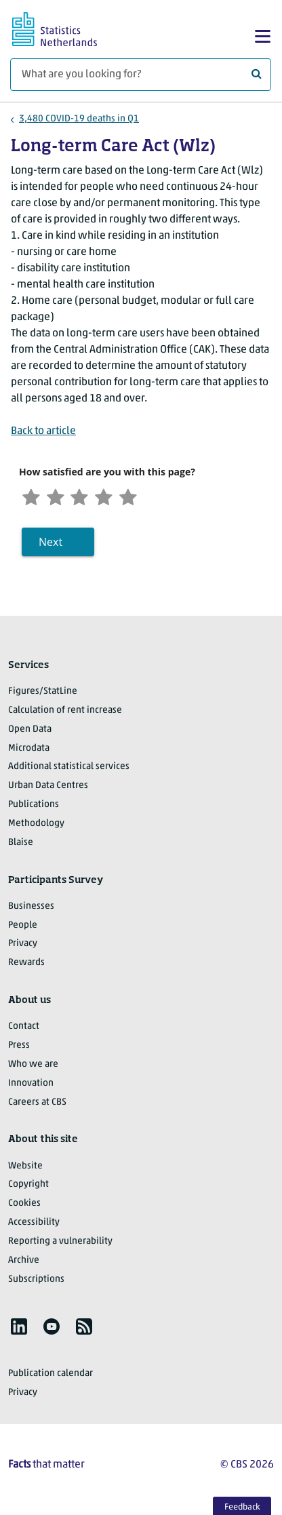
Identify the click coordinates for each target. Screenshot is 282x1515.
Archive (23, 1263)
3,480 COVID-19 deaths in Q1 (79, 119)
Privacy (22, 947)
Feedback (242, 1507)
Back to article (43, 431)
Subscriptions (36, 1282)
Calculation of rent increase (65, 713)
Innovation (31, 1086)
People (22, 928)
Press (19, 1048)
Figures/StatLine (42, 694)
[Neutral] (87, 498)
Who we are (33, 1067)
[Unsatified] (59, 498)
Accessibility (34, 1225)
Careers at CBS (37, 1105)
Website (25, 1169)
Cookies (24, 1207)
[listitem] (19, 1330)
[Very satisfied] (141, 498)
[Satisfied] (114, 498)
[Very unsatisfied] (32, 498)
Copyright (28, 1188)
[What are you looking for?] (140, 74)
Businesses (31, 909)
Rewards (26, 966)
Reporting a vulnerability (60, 1244)
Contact (23, 1030)
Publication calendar (50, 1377)
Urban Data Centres (48, 789)
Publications (33, 808)
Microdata (28, 751)
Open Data (30, 732)
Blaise (20, 846)
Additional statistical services (68, 770)
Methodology (36, 827)
